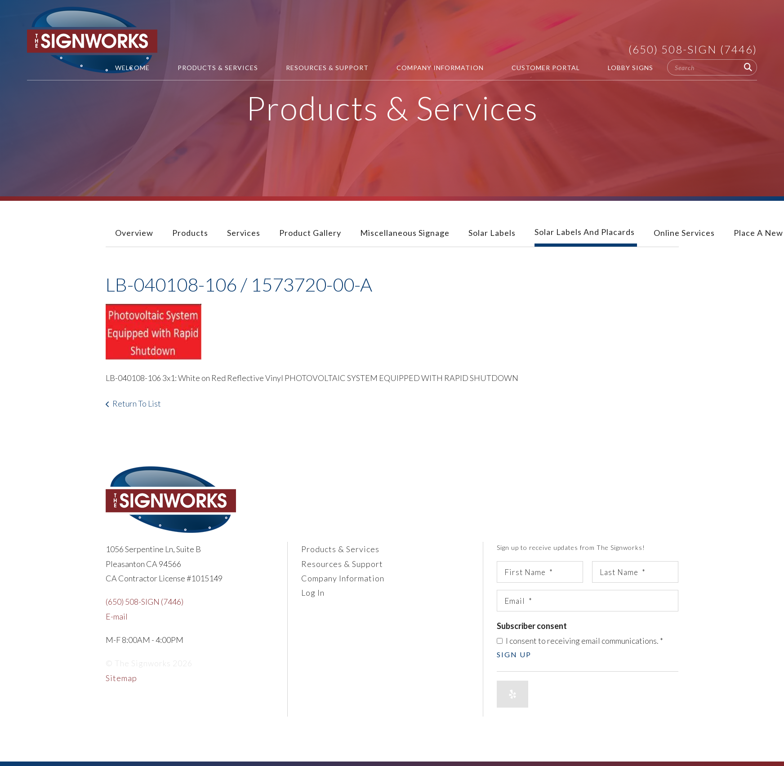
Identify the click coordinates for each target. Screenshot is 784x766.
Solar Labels (492, 233)
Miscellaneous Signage (405, 233)
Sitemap (121, 678)
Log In (313, 593)
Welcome (132, 67)
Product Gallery (310, 233)
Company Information (440, 67)
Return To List (136, 403)
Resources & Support (327, 67)
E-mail (117, 616)
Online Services (684, 233)
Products (190, 233)
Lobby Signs (630, 67)
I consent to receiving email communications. (580, 641)
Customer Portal (546, 67)
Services (243, 233)
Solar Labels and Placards (585, 232)
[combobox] (712, 67)
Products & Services (218, 67)
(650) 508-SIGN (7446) (692, 49)
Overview (134, 233)
